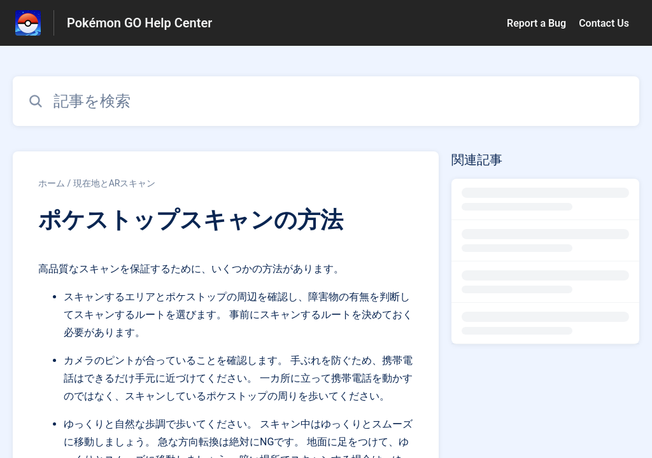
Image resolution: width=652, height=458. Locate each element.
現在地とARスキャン (114, 183)
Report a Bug (536, 23)
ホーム (51, 183)
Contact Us (604, 23)
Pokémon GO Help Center (139, 23)
